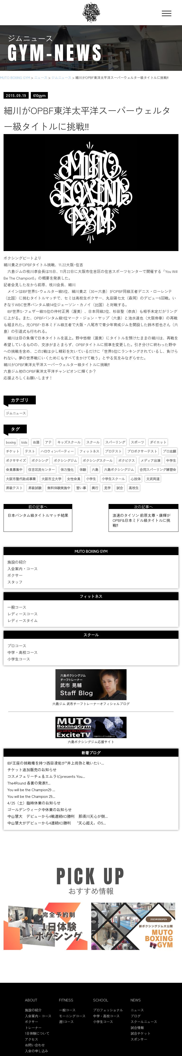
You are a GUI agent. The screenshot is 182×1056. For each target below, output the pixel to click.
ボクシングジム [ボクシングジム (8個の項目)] (65, 460)
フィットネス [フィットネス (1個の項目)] (89, 451)
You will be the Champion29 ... (31, 789)
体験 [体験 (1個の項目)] (82, 469)
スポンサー (139, 1043)
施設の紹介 (16, 565)
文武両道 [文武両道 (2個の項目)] (152, 478)
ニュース (137, 1013)
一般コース (16, 611)
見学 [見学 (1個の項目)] (107, 487)
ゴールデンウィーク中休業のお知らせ (39, 809)
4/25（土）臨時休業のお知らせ (34, 803)
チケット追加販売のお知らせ (32, 769)
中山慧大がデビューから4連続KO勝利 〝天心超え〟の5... (56, 823)
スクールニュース (144, 1025)
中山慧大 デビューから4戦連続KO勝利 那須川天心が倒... (57, 816)
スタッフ (15, 585)
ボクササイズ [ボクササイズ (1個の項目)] (16, 460)
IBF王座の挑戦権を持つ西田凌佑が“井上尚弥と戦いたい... (55, 763)
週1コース (66, 1025)
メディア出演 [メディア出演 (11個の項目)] (150, 460)
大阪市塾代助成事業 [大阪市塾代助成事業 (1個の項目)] (21, 478)
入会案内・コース (22, 572)
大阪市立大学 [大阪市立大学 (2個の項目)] (51, 478)
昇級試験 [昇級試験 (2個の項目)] (34, 487)
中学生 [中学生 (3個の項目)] (171, 460)
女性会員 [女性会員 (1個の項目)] (73, 478)
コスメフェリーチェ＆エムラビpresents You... (46, 776)
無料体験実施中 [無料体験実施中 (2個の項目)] (58, 487)
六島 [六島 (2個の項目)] (95, 469)
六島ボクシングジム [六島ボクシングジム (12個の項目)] (119, 469)
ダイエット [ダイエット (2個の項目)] (158, 442)
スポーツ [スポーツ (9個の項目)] (137, 442)
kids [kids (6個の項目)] (24, 442)
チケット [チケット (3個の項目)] (12, 451)
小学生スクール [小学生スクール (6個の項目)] (113, 478)
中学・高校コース (22, 656)
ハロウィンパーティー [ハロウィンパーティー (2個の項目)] (57, 451)
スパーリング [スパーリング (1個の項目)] (115, 442)
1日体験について (37, 1037)
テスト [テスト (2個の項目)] (30, 451)
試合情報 (137, 1031)
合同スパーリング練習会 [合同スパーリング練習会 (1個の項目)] (158, 469)
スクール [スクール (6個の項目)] (93, 442)
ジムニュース (16, 413)
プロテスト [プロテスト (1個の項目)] (113, 451)
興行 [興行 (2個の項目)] (95, 487)
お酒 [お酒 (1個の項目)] (36, 442)
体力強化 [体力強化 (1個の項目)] (67, 469)
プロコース (16, 649)
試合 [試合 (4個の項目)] (119, 487)
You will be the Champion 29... (31, 796)
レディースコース (22, 617)
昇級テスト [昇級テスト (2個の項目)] (14, 487)
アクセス (31, 1043)
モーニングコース (72, 1019)
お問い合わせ (35, 1048)
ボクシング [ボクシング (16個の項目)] (40, 460)
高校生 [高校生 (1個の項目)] (134, 487)
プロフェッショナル (108, 1013)
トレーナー (33, 1031)
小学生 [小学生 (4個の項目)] (91, 478)
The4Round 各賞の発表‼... (28, 783)
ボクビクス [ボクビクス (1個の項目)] (126, 460)
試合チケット (140, 1037)
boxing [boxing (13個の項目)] (11, 442)
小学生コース (18, 662)
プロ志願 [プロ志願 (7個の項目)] (169, 451)
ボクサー (15, 579)
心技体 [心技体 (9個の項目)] (136, 478)
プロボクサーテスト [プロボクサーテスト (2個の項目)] (142, 451)
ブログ (136, 1019)
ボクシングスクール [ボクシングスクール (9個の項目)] (98, 460)
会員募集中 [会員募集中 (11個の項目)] (14, 469)
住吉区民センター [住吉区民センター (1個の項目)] (41, 469)
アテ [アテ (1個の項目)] (48, 442)
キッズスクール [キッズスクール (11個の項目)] (69, 442)
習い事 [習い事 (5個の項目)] (81, 487)
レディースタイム (22, 624)
